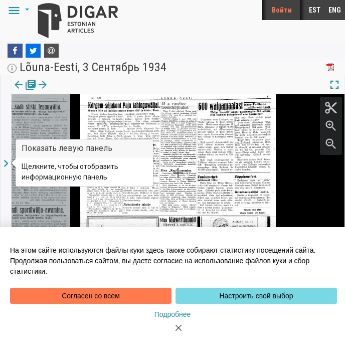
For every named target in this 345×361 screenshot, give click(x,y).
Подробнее (172, 314)
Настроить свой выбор (256, 296)
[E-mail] (51, 51)
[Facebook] (15, 51)
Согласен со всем (91, 296)
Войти (282, 10)
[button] (17, 10)
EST (314, 10)
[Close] (172, 334)
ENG (334, 10)
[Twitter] (33, 51)
